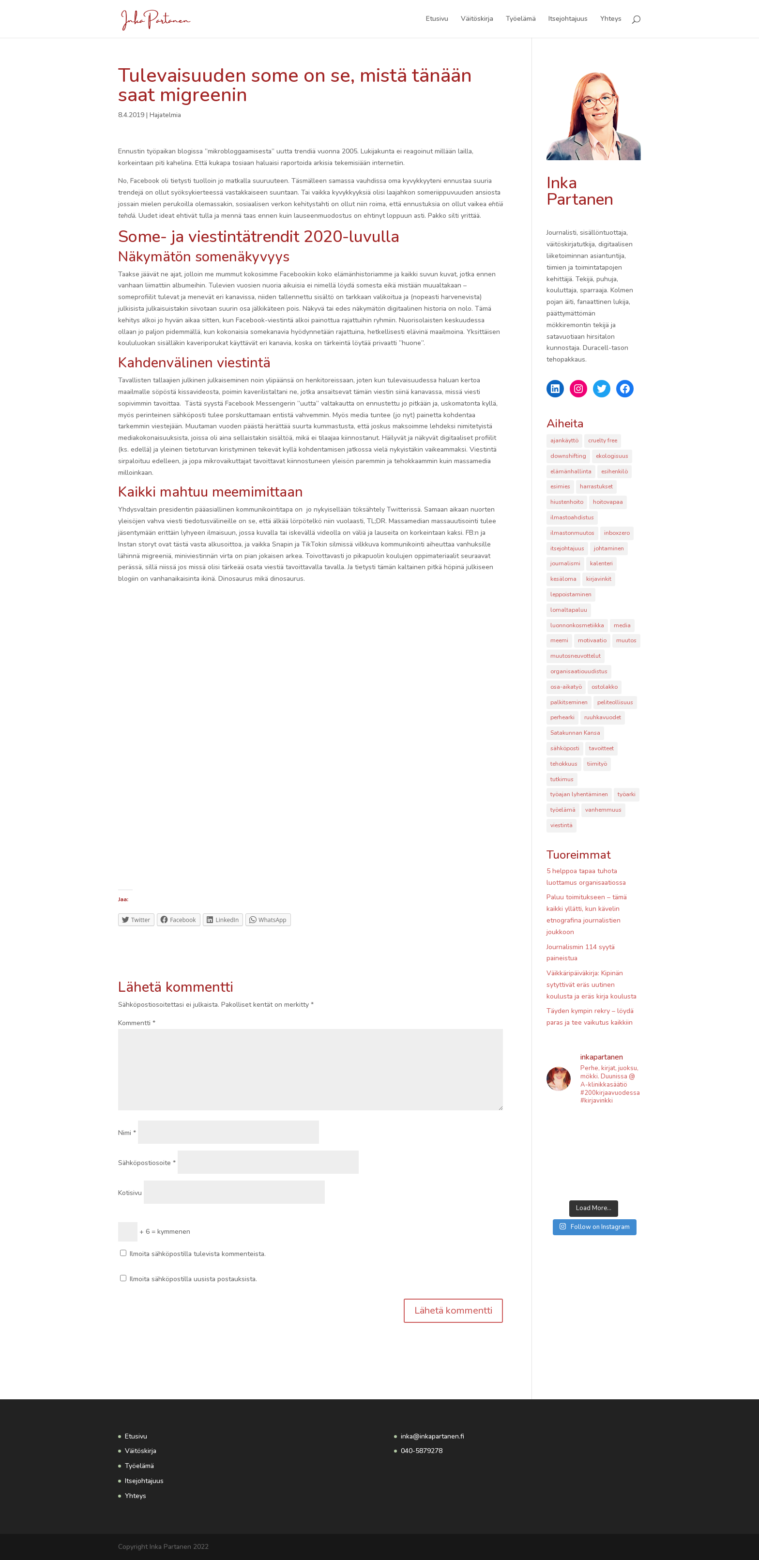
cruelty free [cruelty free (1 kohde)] (602, 440)
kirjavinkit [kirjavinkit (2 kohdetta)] (598, 579)
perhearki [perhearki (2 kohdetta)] (562, 717)
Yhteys (611, 19)
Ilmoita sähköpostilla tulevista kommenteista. (198, 1253)
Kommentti (136, 1023)
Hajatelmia (165, 115)
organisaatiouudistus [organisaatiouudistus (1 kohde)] (578, 671)
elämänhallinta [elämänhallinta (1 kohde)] (571, 471)
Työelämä (521, 19)
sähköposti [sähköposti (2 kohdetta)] (564, 748)
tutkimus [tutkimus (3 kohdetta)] (562, 779)
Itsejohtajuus (568, 19)
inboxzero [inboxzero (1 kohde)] (617, 533)
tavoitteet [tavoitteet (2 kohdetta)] (601, 748)
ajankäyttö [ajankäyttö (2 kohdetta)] (564, 440)
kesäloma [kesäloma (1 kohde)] (563, 579)
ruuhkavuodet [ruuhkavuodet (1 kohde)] (602, 717)
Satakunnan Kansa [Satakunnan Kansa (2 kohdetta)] (575, 733)
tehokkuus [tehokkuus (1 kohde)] (563, 764)
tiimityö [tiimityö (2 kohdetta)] (597, 764)
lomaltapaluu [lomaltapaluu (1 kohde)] (568, 610)
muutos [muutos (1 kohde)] (626, 640)
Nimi (127, 1132)
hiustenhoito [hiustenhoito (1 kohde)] (566, 502)
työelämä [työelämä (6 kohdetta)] (563, 810)
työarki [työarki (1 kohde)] (627, 794)
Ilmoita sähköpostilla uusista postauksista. (193, 1279)
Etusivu (437, 19)
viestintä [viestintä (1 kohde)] (561, 825)
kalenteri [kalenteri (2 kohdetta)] (601, 563)
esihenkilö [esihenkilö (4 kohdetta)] (614, 471)
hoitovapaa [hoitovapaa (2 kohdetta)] (608, 502)
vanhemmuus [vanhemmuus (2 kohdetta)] (603, 810)
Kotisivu (130, 1192)
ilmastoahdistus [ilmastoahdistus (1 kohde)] (572, 517)
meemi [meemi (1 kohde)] (559, 640)
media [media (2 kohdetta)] (622, 625)
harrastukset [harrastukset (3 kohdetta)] (596, 486)
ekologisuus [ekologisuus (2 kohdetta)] (612, 456)
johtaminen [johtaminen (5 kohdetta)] (609, 548)
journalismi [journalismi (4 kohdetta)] (565, 563)
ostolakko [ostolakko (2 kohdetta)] (605, 687)
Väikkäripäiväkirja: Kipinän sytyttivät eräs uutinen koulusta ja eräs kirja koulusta (591, 985)
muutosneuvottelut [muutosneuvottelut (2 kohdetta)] (575, 656)
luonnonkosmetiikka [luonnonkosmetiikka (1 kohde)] (577, 625)
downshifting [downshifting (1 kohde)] (568, 456)
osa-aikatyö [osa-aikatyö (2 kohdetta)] (566, 687)
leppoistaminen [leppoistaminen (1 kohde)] (571, 594)
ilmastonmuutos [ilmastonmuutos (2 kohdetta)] (572, 533)
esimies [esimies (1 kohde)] (560, 486)
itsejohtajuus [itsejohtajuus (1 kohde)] (567, 548)
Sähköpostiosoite (147, 1162)
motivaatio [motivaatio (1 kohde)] (592, 640)
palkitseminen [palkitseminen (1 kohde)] (569, 702)
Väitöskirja (477, 19)
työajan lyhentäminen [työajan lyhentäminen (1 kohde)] (579, 794)
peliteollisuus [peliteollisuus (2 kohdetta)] (615, 702)
